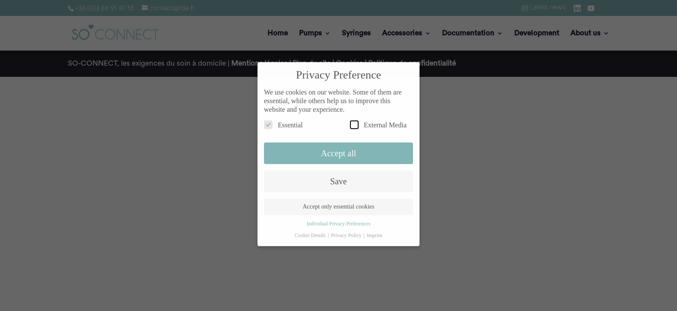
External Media (378, 120)
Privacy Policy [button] (346, 231)
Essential (283, 120)
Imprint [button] (374, 231)
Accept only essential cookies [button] (338, 203)
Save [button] (338, 177)
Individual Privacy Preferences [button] (339, 220)
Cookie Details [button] (311, 231)
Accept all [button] (338, 149)
